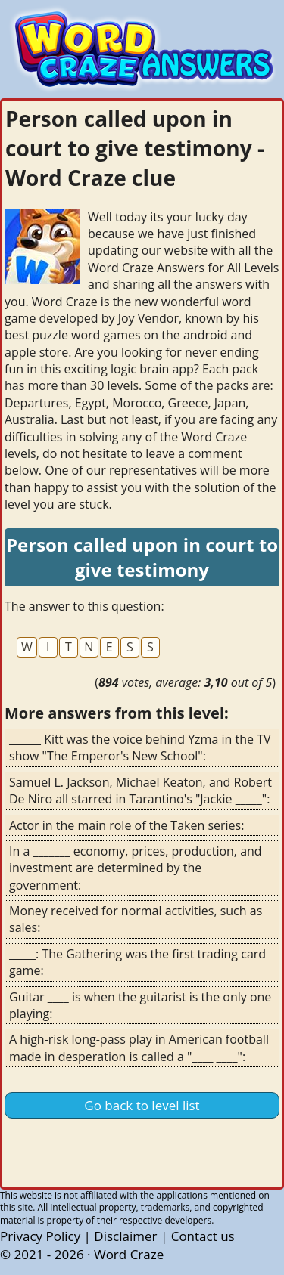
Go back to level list (141, 1105)
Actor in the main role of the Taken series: (126, 825)
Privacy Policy (40, 1236)
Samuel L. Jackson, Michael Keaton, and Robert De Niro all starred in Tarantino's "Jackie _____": (140, 790)
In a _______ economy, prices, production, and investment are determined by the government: (135, 868)
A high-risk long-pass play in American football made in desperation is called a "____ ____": (139, 1047)
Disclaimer (125, 1236)
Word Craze (129, 1254)
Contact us (203, 1236)
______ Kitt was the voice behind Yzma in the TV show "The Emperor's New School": (140, 747)
